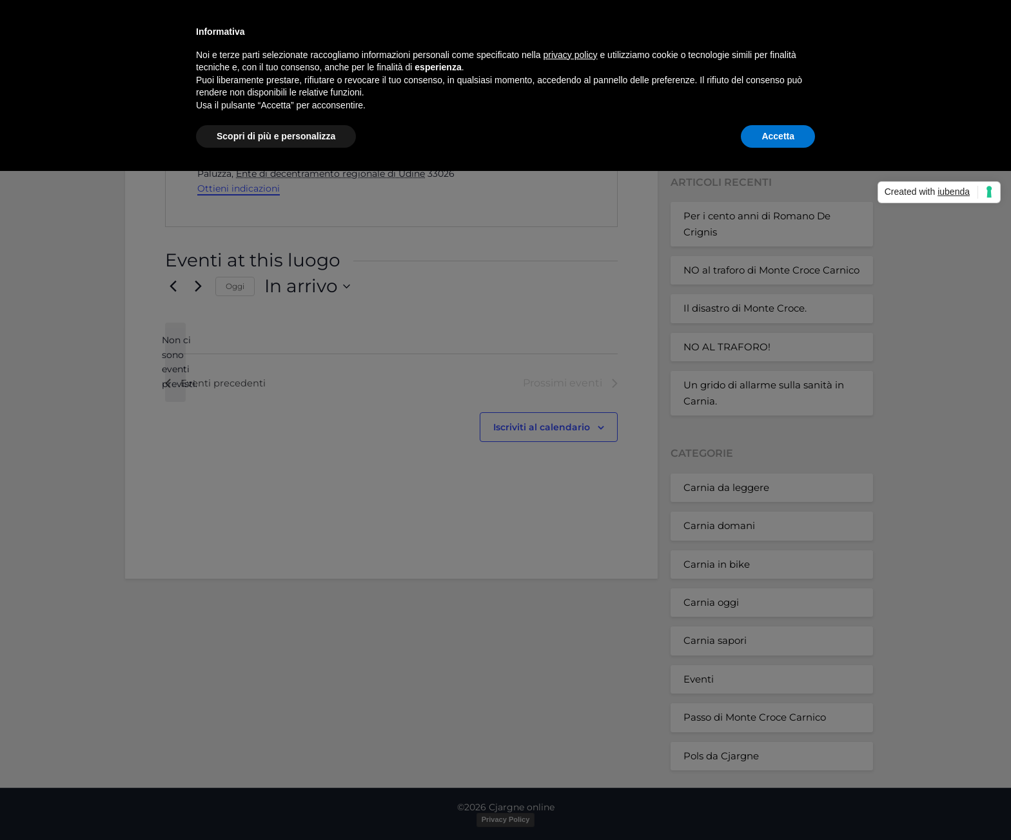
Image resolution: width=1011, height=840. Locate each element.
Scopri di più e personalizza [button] (276, 136)
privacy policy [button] (571, 55)
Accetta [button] (777, 136)
